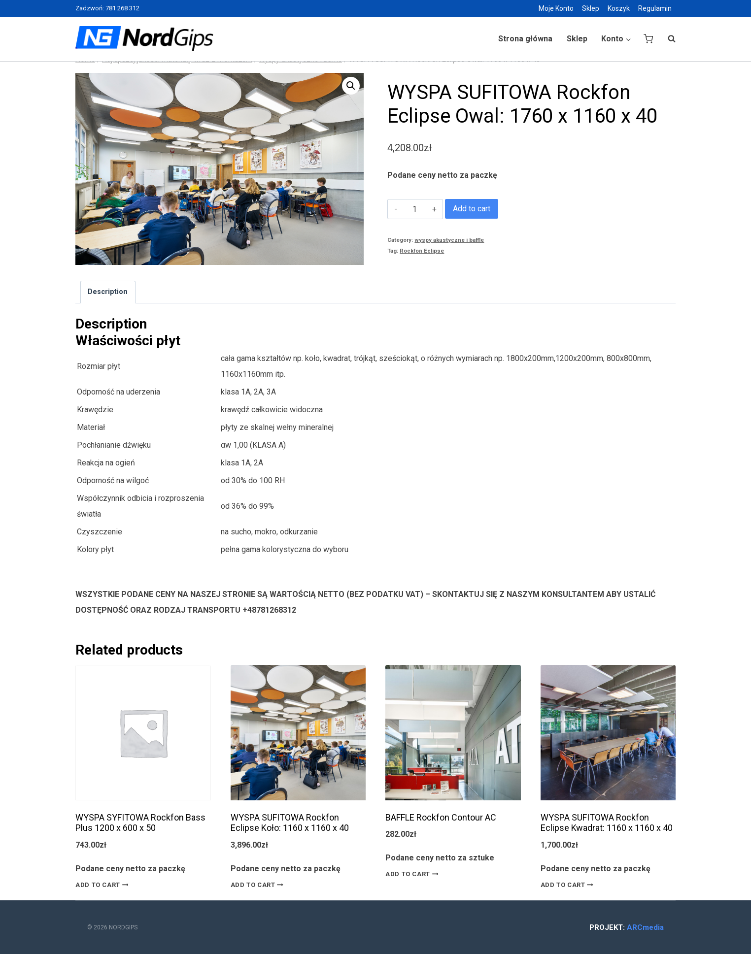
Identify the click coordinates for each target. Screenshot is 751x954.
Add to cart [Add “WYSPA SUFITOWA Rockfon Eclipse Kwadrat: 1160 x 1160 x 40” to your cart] (569, 884)
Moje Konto (556, 8)
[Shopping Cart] (648, 38)
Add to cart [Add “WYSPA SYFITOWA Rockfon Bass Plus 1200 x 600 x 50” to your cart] (103, 884)
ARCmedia (645, 927)
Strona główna (525, 38)
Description (108, 292)
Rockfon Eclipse (422, 251)
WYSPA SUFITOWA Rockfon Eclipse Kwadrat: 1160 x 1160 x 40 (607, 822)
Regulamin (655, 8)
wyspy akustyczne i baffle (449, 240)
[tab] (108, 292)
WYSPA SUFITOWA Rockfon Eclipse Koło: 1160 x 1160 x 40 (290, 822)
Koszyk (619, 8)
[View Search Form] (667, 39)
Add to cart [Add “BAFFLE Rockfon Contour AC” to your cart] (413, 874)
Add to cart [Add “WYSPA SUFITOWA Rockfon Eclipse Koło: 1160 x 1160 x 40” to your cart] (259, 884)
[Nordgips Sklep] (144, 38)
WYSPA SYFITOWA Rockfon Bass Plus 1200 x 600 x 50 (140, 822)
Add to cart (471, 208)
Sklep (590, 8)
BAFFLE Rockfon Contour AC (440, 817)
